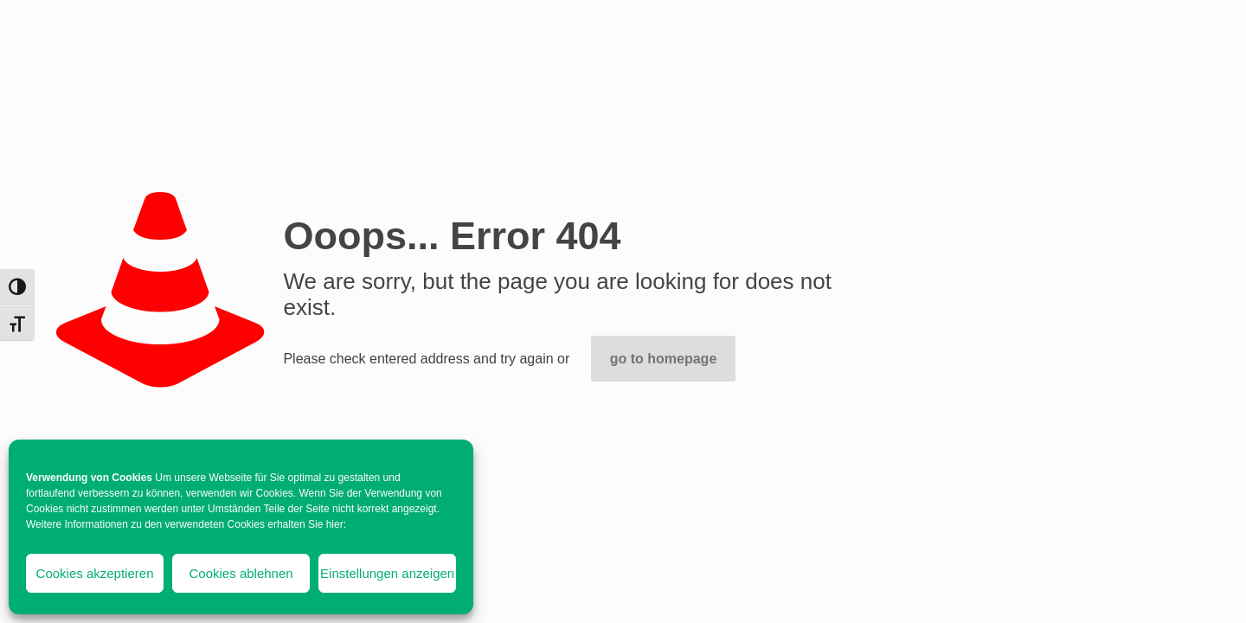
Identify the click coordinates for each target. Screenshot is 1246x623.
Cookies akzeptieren (95, 573)
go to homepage (663, 358)
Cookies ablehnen (241, 573)
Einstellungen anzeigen (387, 573)
